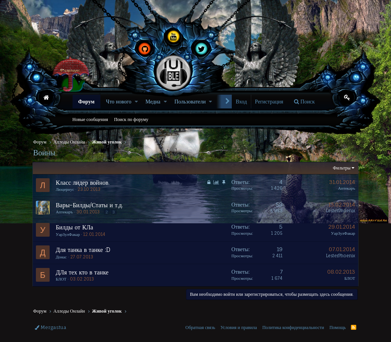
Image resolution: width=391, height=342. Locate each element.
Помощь (338, 327)
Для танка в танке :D (84, 249)
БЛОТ (62, 279)
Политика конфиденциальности (293, 327)
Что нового (118, 101)
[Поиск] (304, 101)
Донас (62, 257)
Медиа (152, 101)
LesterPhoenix (339, 210)
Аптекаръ (345, 188)
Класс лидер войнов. (83, 182)
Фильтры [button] (341, 168)
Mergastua (50, 327)
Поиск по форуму (131, 119)
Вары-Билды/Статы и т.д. (90, 205)
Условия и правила (238, 327)
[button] (136, 101)
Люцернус (66, 189)
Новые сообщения (90, 119)
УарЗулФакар (69, 234)
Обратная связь (200, 327)
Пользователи (190, 101)
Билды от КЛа (75, 227)
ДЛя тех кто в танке (83, 272)
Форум (86, 101)
